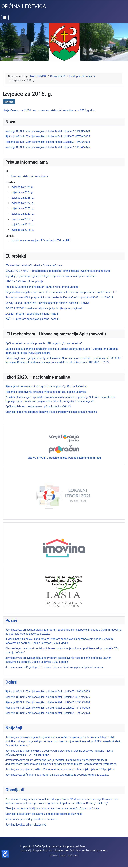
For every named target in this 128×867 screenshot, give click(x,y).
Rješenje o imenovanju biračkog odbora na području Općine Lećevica (46, 386)
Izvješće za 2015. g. (22, 229)
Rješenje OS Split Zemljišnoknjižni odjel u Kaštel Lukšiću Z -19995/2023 (48, 713)
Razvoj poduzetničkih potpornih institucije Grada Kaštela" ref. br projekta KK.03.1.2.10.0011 (59, 297)
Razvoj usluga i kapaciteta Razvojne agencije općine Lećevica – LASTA (47, 303)
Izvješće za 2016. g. (22, 224)
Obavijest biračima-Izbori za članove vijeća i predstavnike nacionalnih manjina (51, 411)
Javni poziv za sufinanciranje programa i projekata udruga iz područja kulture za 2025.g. (57, 774)
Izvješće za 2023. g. (22, 197)
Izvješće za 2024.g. (22, 192)
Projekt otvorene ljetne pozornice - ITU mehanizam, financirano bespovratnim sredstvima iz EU (61, 292)
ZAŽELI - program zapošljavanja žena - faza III (32, 319)
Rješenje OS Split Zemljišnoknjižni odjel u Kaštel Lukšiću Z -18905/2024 (48, 702)
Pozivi (11, 620)
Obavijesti (15, 789)
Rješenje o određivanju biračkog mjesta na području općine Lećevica (46, 391)
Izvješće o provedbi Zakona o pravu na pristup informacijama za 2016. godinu (50, 110)
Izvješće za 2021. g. (22, 208)
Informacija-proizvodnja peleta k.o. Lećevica (32, 819)
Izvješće (9, 101)
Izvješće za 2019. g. (22, 219)
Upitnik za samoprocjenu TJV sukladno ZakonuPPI (40, 240)
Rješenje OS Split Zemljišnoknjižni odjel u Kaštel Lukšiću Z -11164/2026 (48, 707)
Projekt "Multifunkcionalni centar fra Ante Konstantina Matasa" (42, 286)
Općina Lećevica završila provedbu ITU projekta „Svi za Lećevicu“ (44, 343)
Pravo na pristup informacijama (29, 176)
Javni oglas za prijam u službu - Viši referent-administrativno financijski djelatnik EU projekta (60, 769)
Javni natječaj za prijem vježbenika (26, 824)
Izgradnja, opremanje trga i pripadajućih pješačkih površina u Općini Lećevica (51, 276)
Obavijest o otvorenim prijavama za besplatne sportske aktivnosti (44, 813)
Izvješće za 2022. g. (22, 203)
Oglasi (12, 682)
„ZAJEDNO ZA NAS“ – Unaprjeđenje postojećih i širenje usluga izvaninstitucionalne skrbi (58, 270)
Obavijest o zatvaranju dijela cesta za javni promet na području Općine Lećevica (52, 808)
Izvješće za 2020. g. (22, 213)
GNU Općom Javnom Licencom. (89, 850)
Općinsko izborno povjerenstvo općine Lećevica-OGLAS (38, 406)
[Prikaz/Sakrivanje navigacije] (5, 17)
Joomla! (25, 850)
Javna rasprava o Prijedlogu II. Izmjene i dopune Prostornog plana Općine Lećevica (54, 667)
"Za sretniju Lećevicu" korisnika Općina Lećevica (34, 265)
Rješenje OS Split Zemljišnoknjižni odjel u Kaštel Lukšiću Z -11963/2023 (48, 691)
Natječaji (14, 727)
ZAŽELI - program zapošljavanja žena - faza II (32, 313)
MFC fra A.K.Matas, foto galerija (24, 281)
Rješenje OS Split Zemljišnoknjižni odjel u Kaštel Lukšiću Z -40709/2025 (48, 697)
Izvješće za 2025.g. (22, 187)
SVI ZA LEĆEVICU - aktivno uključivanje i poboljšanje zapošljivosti (44, 308)
